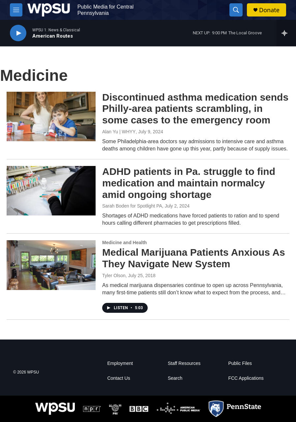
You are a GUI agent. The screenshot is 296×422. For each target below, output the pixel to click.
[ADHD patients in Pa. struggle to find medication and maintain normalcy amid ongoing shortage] (51, 190)
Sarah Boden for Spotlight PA (132, 206)
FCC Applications (245, 378)
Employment (120, 363)
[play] (18, 33)
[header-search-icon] (236, 9)
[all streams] (286, 33)
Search (175, 378)
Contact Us (118, 378)
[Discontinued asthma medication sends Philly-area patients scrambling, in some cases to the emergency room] (51, 116)
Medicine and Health (124, 242)
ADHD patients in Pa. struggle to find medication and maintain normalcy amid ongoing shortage (188, 183)
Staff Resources (184, 363)
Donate (269, 10)
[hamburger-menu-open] (16, 9)
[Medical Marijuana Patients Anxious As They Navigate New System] (51, 265)
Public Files (240, 363)
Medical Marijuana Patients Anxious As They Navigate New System (193, 258)
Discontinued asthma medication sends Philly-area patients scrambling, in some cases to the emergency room (195, 109)
